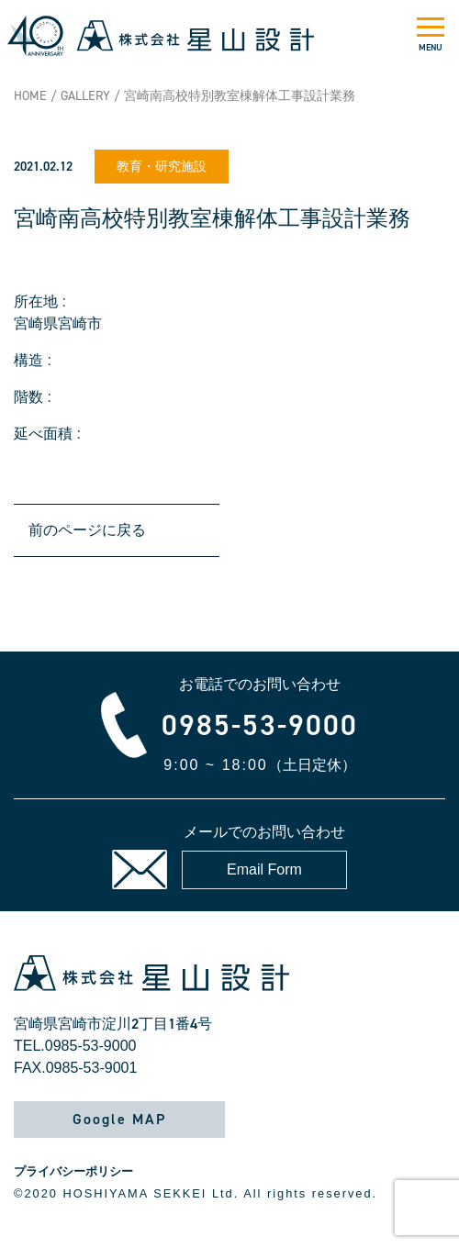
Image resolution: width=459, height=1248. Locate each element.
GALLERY (85, 96)
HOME (30, 96)
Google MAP (119, 1119)
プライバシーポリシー (73, 1171)
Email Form (264, 869)
